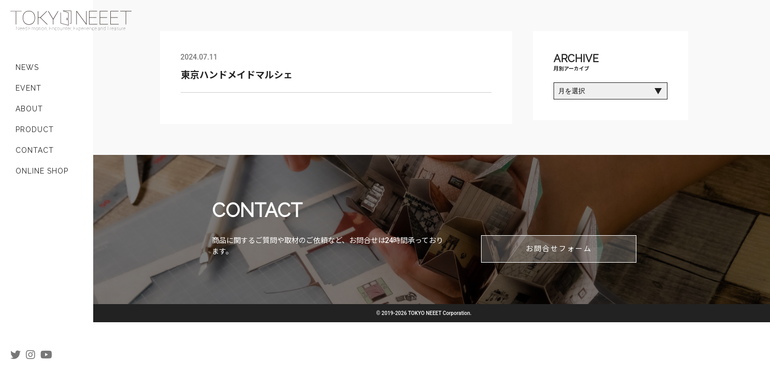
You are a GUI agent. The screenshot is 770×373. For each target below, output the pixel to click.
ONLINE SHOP (42, 171)
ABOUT (29, 109)
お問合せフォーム (559, 249)
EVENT (28, 88)
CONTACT (35, 150)
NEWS (27, 67)
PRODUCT (35, 129)
